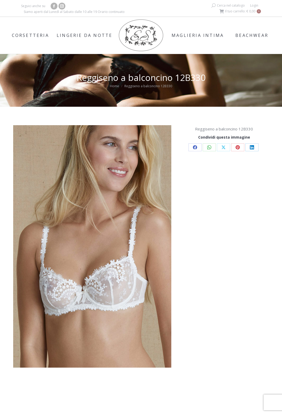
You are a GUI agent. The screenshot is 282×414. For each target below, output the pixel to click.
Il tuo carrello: (240, 11)
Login (254, 5)
